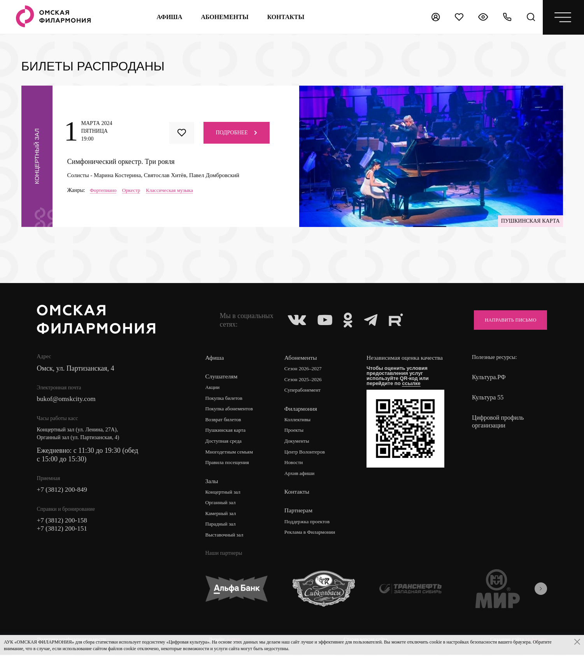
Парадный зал (221, 526)
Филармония (302, 409)
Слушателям (221, 376)
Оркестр (133, 190)
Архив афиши (301, 475)
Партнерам (299, 511)
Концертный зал (224, 493)
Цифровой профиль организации (498, 421)
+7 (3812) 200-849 (63, 490)
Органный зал (221, 504)
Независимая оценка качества (396, 361)
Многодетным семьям (230, 453)
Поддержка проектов (309, 523)
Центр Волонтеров (306, 453)
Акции (212, 387)
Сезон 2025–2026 (305, 380)
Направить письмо (506, 320)
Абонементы (224, 17)
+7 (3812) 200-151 (63, 530)
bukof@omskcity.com (68, 399)
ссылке (413, 391)
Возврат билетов (224, 420)
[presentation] (541, 590)
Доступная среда (224, 442)
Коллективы (299, 420)
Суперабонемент (304, 391)
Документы (298, 442)
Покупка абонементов (230, 409)
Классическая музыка (174, 190)
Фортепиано (104, 190)
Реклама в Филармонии (312, 534)
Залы (211, 482)
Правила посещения (228, 464)
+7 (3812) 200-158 (63, 522)
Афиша (169, 17)
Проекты (295, 431)
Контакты (298, 493)
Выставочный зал (225, 537)
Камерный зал (221, 515)
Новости (295, 464)
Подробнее (236, 132)
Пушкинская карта (226, 431)
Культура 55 (487, 397)
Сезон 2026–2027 (305, 369)
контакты (285, 17)
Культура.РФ (489, 377)
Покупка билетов (225, 398)
